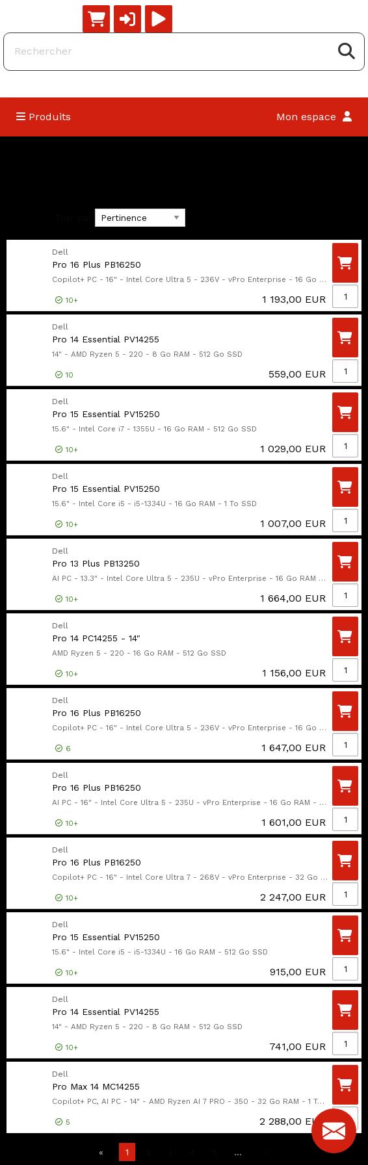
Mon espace (314, 116)
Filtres (27, 218)
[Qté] (345, 296)
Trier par (73, 217)
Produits (43, 116)
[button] (127, 18)
